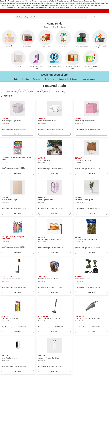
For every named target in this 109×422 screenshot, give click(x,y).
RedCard (69, 7)
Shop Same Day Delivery (52, 7)
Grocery (86, 1)
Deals (47, 5)
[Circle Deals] (58, 91)
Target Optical (40, 5)
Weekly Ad (27, 7)
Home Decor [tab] (49, 79)
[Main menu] (11, 17)
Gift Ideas (9, 5)
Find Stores (84, 7)
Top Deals (7, 7)
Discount (47, 91)
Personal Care (20, 3)
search (85, 17)
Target (46, 27)
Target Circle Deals (17, 7)
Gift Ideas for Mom (19, 1)
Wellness (32, 3)
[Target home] (4, 17)
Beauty (12, 3)
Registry (63, 7)
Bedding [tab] (25, 79)
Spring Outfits (73, 5)
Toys (54, 3)
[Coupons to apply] (9, 91)
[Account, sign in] (95, 17)
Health (27, 3)
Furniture (81, 1)
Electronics (60, 3)
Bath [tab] (16, 79)
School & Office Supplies (96, 3)
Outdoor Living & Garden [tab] (67, 79)
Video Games (68, 3)
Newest (22, 91)
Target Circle (76, 7)
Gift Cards (15, 5)
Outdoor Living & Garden (69, 1)
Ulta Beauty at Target (29, 5)
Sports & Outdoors (47, 3)
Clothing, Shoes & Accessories (35, 1)
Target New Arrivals (6, 1)
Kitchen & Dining (55, 1)
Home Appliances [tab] (88, 79)
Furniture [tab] (36, 79)
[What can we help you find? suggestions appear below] (51, 17)
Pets (20, 5)
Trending (30, 91)
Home (48, 1)
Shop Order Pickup (37, 7)
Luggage (38, 3)
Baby (8, 3)
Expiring (38, 91)
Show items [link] (17, 134)
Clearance (52, 5)
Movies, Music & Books (80, 3)
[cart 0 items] (105, 17)
